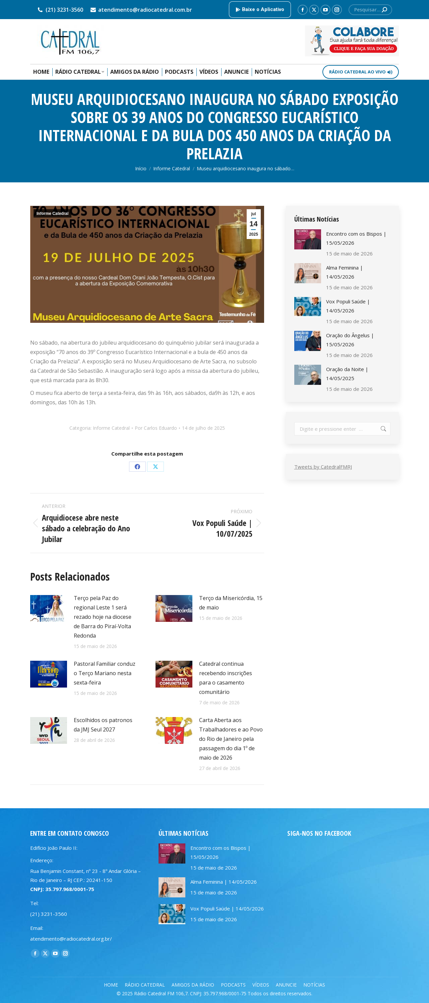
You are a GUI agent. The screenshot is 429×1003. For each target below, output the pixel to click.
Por (156, 428)
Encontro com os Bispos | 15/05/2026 (356, 238)
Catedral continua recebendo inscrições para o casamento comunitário (225, 678)
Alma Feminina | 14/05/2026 (344, 272)
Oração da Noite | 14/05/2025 (347, 373)
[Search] (370, 9)
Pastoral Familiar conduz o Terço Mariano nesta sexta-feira (104, 673)
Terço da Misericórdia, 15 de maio (230, 602)
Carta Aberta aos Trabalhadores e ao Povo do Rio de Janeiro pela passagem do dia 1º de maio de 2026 (231, 738)
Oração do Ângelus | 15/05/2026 (350, 340)
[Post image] (48, 608)
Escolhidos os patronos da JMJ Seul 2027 (103, 724)
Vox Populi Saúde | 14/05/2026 (348, 306)
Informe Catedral (52, 213)
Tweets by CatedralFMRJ (323, 466)
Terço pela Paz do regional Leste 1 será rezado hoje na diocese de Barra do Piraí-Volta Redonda (102, 616)
